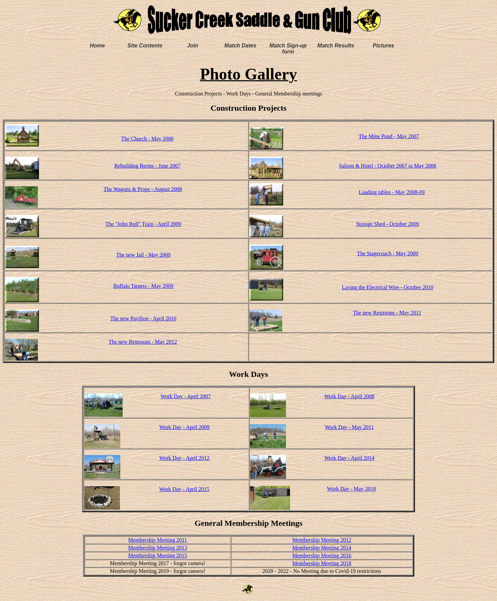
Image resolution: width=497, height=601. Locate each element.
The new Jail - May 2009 (143, 255)
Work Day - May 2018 (351, 489)
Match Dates (240, 45)
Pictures (383, 45)
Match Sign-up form (288, 49)
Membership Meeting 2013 (157, 548)
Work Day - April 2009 (184, 427)
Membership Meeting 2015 (157, 555)
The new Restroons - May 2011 (387, 313)
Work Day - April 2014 (349, 458)
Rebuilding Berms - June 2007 (147, 166)
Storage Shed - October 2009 (387, 224)
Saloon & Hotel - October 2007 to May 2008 (387, 166)
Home (97, 45)
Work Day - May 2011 (349, 427)
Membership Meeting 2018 (321, 563)
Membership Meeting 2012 (321, 540)
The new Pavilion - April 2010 (143, 318)
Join (192, 45)
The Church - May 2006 (147, 139)
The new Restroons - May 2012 (142, 342)
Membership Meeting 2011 (157, 540)
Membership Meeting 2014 (321, 548)
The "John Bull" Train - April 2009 (143, 224)
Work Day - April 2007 (186, 396)
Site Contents (144, 45)
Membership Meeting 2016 (321, 555)
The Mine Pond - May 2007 (389, 136)
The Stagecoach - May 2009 (387, 253)
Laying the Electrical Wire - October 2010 (387, 287)
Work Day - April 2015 (184, 489)
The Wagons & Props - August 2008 (143, 189)
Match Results (335, 45)
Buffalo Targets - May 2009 (143, 286)
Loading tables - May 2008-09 (392, 192)
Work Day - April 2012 (184, 458)
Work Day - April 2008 (349, 396)
